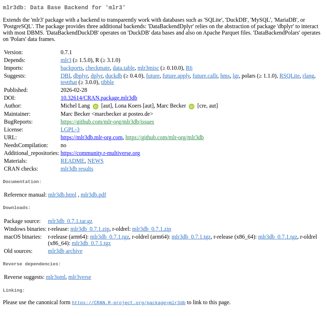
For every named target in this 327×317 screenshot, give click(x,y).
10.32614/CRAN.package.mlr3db (99, 99)
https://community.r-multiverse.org (100, 154)
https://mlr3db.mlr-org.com (92, 139)
